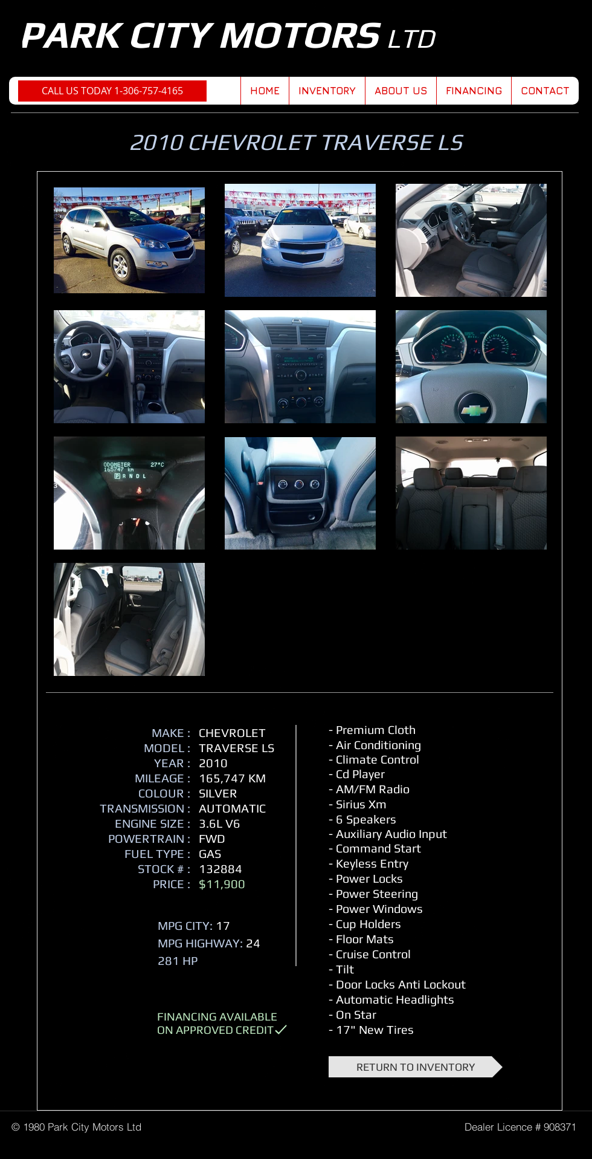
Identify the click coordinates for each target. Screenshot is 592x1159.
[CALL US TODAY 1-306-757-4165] (112, 91)
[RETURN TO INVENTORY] (416, 1066)
